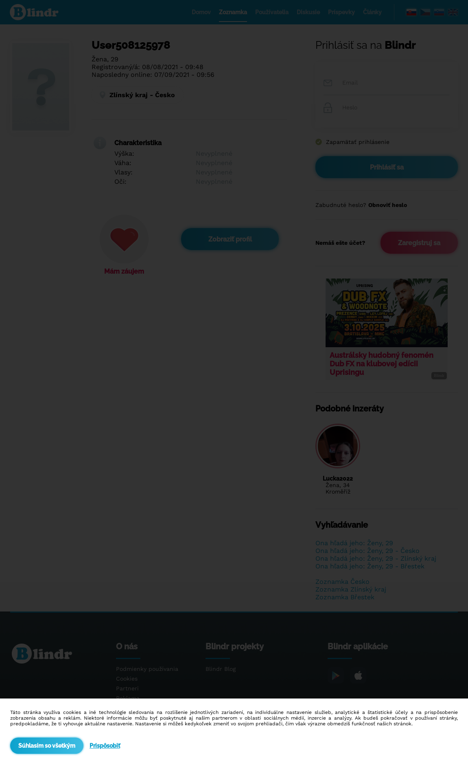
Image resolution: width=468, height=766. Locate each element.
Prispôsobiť (105, 745)
